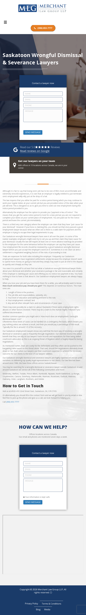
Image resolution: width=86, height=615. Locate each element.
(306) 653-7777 (12, 402)
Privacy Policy (31, 603)
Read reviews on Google (35, 151)
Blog (38, 609)
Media (47, 609)
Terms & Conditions (51, 603)
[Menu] (5, 22)
